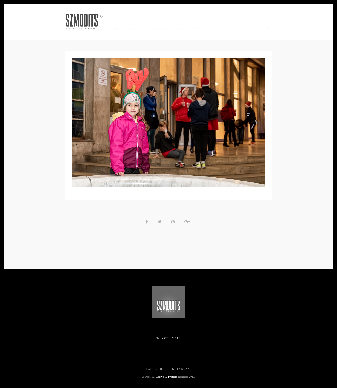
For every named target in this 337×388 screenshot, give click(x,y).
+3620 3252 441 (171, 338)
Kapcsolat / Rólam (234, 29)
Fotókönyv (200, 29)
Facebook (155, 369)
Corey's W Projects (166, 377)
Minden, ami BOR (126, 29)
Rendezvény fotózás (166, 29)
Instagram (181, 369)
